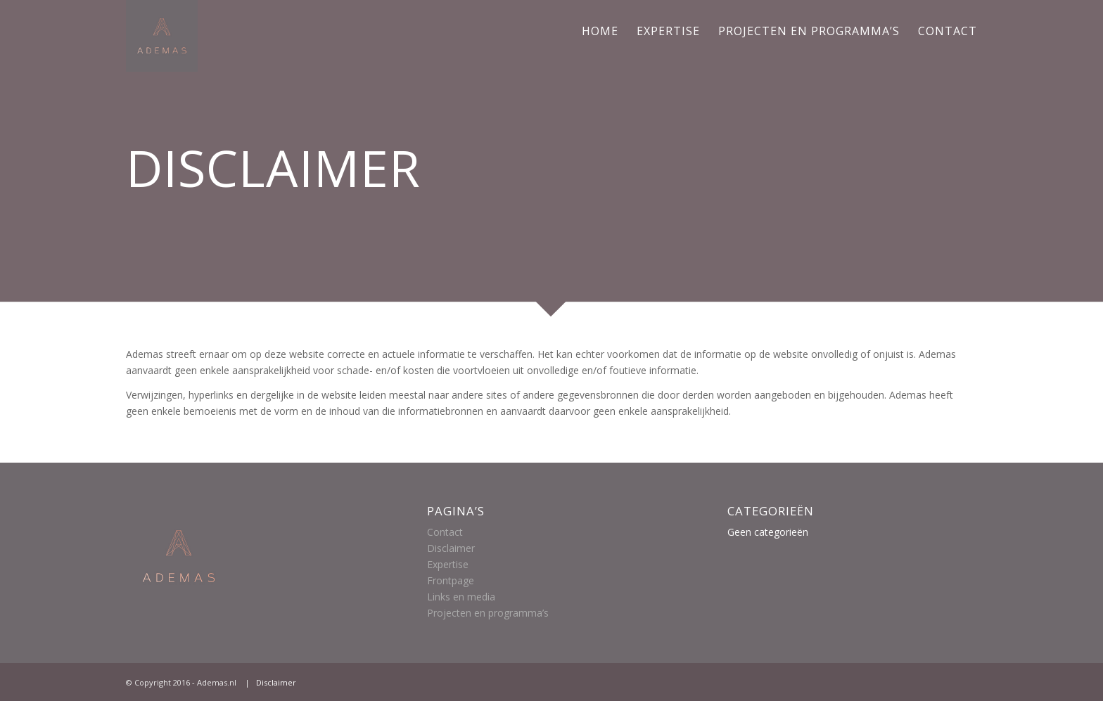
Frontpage (450, 580)
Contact (445, 532)
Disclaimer (451, 548)
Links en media (461, 596)
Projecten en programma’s (488, 612)
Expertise (447, 564)
